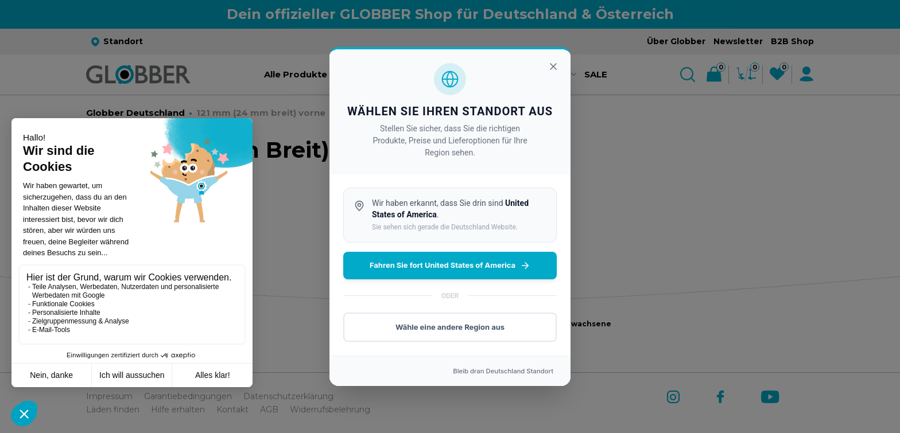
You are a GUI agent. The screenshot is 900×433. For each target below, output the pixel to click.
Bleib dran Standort (503, 371)
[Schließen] (553, 66)
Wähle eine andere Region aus (450, 326)
